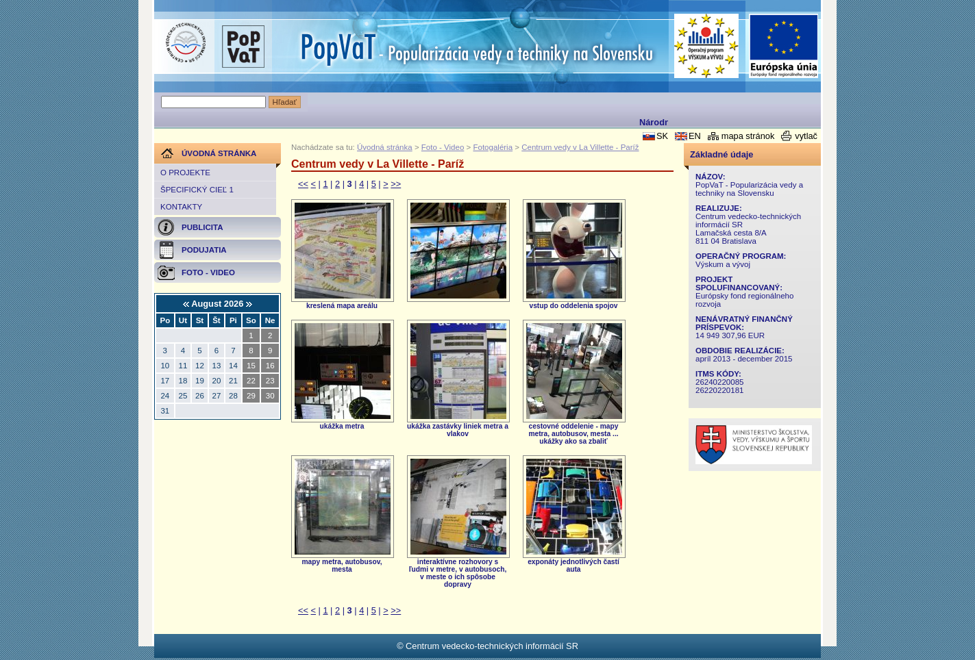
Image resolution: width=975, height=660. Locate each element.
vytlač (806, 136)
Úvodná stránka (384, 147)
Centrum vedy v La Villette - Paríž (580, 147)
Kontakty (181, 207)
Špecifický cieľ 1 (197, 190)
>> (396, 184)
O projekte (185, 172)
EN (695, 136)
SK (662, 136)
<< (303, 184)
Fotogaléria (493, 147)
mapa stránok (748, 136)
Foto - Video (443, 147)
